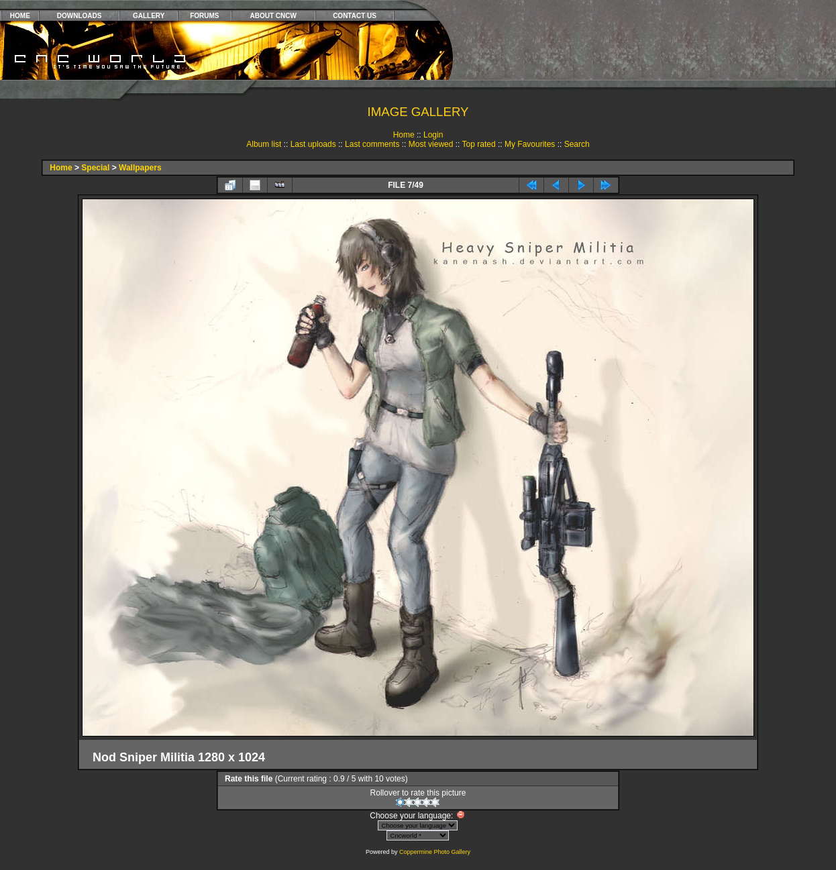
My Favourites (530, 144)
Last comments (372, 144)
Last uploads (313, 144)
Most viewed (431, 144)
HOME (20, 15)
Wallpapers (140, 167)
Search (577, 144)
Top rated (479, 144)
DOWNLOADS (79, 15)
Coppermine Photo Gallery (434, 852)
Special (95, 167)
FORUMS (204, 15)
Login (433, 135)
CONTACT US (354, 15)
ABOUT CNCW (273, 15)
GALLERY (148, 15)
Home (404, 135)
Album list (263, 144)
